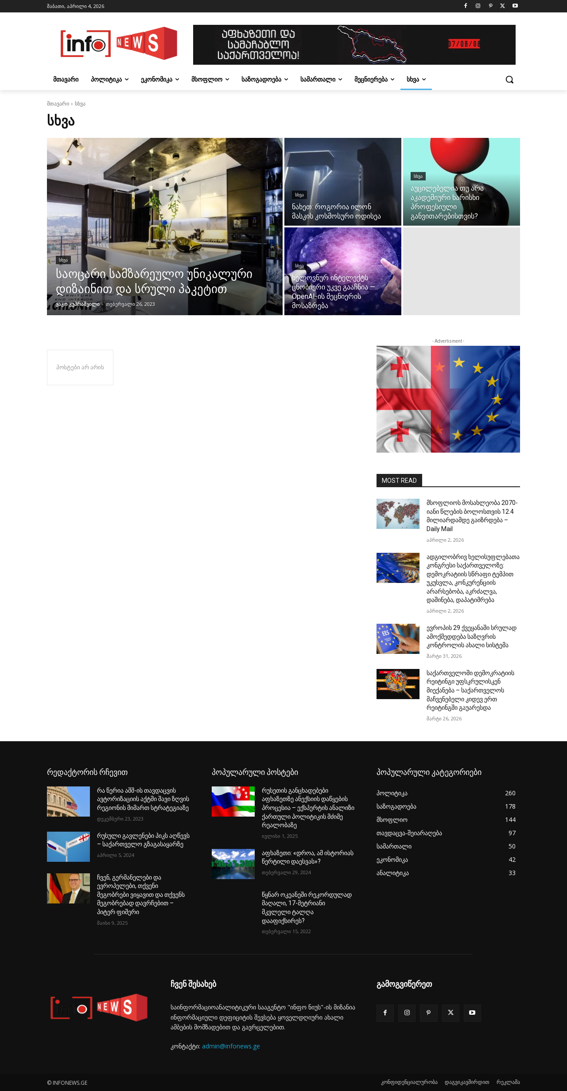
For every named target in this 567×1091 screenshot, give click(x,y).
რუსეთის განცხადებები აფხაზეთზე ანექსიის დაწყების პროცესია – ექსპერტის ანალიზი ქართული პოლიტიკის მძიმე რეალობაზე (308, 808)
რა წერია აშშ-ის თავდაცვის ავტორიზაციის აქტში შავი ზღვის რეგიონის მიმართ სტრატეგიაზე (143, 799)
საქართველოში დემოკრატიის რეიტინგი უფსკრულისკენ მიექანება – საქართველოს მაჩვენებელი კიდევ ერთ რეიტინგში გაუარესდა (470, 690)
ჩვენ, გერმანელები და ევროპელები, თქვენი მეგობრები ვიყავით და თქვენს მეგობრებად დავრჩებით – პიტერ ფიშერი (141, 894)
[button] (509, 79)
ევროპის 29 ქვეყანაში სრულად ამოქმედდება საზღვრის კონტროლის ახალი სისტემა (472, 636)
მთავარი (58, 103)
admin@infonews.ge (231, 1046)
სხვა (63, 260)
